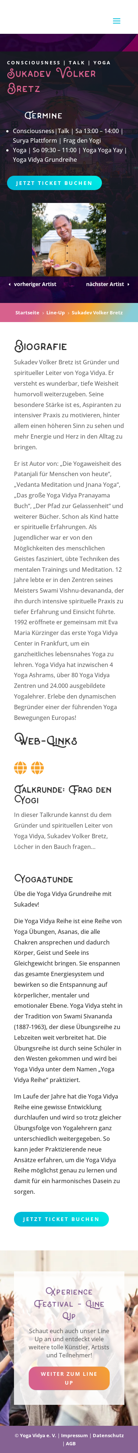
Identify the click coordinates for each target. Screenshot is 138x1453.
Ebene (58, 1006)
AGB (71, 1443)
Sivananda (98, 1016)
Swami (73, 1016)
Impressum (74, 1435)
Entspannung (78, 985)
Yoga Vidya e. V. (38, 1435)
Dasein (102, 1181)
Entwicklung (85, 1107)
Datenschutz (108, 1435)
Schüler (104, 1048)
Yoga (21, 932)
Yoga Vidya (85, 1006)
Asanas (68, 932)
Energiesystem (71, 974)
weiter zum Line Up (69, 1378)
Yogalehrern (80, 1128)
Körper (23, 953)
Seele (72, 953)
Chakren (26, 942)
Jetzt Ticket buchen (54, 182)
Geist (43, 953)
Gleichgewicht (33, 963)
